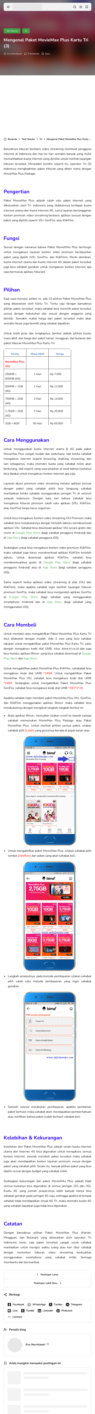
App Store (13, 538)
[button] (15, 1317)
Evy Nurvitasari (14, 53)
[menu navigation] (8, 7)
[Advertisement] (47, 104)
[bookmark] (86, 7)
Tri (26, 30)
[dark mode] (80, 7)
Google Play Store (28, 533)
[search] (74, 7)
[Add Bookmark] (45, 53)
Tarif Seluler (12, 30)
